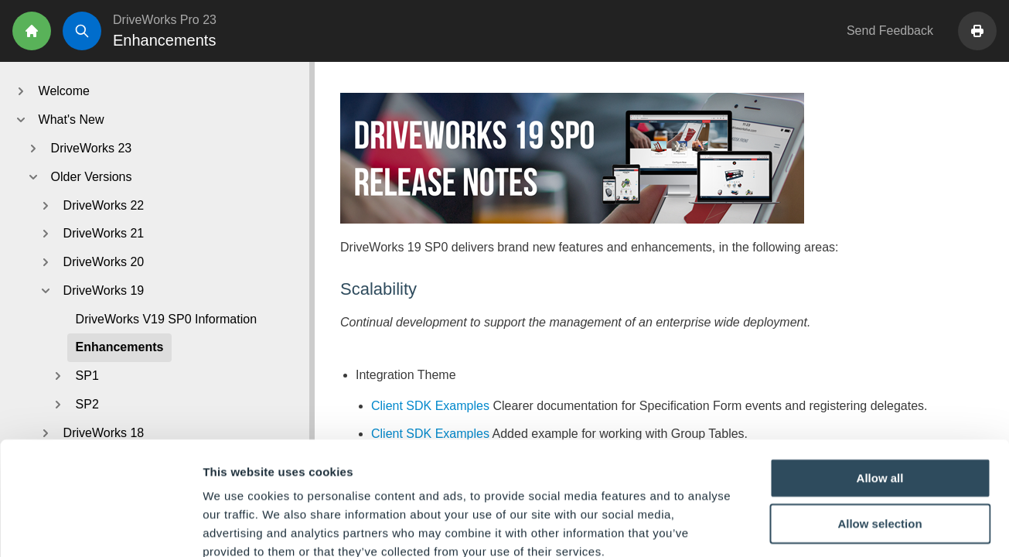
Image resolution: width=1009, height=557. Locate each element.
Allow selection (879, 436)
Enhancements (120, 347)
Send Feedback (890, 30)
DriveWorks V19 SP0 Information (166, 319)
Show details (811, 526)
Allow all (880, 390)
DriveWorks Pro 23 (164, 19)
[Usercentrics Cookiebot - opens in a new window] (100, 526)
